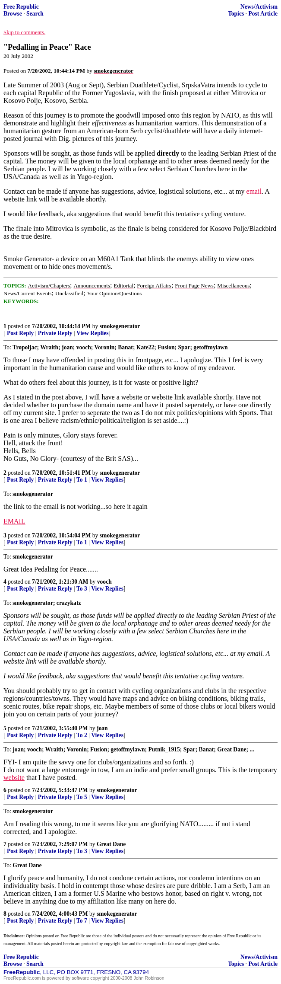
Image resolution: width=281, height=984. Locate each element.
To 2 (81, 735)
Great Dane (111, 844)
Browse (12, 13)
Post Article (263, 13)
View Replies (92, 333)
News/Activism (259, 6)
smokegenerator (120, 326)
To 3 (81, 588)
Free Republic (21, 6)
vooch (104, 581)
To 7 (81, 920)
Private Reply (55, 333)
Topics (236, 13)
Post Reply (20, 333)
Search (35, 13)
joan (102, 728)
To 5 (81, 797)
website (14, 777)
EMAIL (14, 521)
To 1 (81, 479)
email (254, 191)
